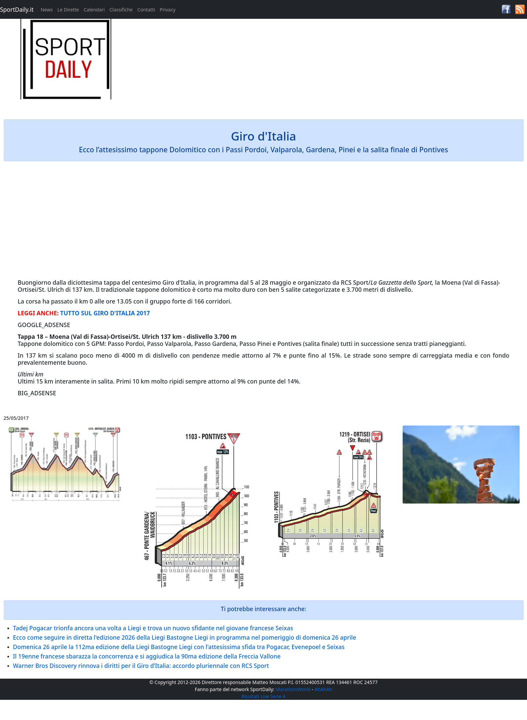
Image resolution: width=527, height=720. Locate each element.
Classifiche (121, 9)
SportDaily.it (17, 9)
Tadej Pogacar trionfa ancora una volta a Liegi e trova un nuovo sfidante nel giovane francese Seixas (153, 628)
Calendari (94, 9)
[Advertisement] (329, 66)
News (47, 9)
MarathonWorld (293, 689)
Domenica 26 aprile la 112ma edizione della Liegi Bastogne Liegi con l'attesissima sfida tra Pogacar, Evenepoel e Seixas (179, 647)
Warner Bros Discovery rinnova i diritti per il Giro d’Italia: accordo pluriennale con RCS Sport (141, 666)
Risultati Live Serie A (263, 696)
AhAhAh (323, 689)
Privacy (167, 9)
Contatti (146, 9)
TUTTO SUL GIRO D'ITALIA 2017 (105, 313)
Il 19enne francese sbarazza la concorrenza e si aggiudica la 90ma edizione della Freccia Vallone (147, 656)
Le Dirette (68, 9)
